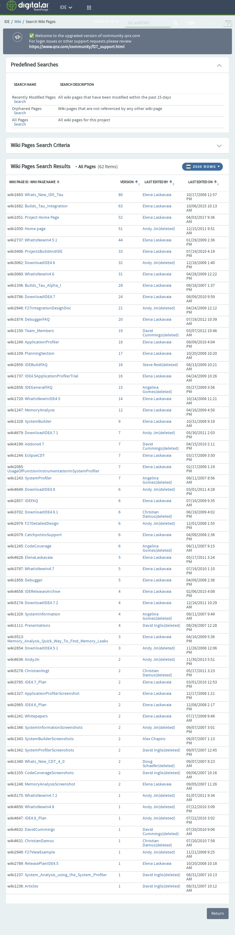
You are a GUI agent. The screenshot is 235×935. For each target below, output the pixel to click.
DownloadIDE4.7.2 (41, 603)
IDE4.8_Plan (36, 818)
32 (120, 263)
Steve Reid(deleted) (160, 365)
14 (120, 399)
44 (120, 240)
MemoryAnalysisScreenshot (50, 784)
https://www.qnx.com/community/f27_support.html (77, 47)
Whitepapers (36, 716)
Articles (31, 886)
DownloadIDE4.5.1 (41, 648)
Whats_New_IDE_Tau (44, 195)
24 (120, 297)
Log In (209, 23)
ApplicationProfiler (42, 342)
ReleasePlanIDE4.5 (41, 863)
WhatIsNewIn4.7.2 (41, 795)
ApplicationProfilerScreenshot (52, 693)
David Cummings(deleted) (161, 333)
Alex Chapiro (154, 739)
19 (120, 331)
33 (120, 251)
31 (120, 274)
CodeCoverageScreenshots (49, 773)
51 (120, 229)
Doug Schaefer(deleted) (159, 764)
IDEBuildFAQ (36, 365)
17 (120, 353)
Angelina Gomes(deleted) (157, 390)
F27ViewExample (40, 852)
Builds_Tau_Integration (46, 206)
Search (20, 101)
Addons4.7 (34, 444)
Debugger (34, 580)
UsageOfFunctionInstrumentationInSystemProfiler (53, 471)
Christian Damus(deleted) (157, 514)
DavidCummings (40, 829)
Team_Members (39, 331)
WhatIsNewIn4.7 (39, 569)
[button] (88, 7)
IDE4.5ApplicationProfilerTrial (51, 376)
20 (120, 319)
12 (120, 410)
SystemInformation (42, 614)
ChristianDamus (39, 841)
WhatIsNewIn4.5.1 (41, 240)
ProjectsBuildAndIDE (43, 251)
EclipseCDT (35, 455)
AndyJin (32, 659)
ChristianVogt (37, 671)
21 (120, 308)
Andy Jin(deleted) (159, 229)
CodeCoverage (38, 546)
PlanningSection (39, 353)
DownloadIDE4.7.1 (41, 433)
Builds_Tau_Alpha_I (43, 285)
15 (120, 387)
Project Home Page (42, 217)
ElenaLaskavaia (39, 557)
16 (120, 365)
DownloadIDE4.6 (40, 263)
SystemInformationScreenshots (54, 727)
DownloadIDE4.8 (40, 489)
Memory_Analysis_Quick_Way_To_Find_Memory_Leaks (57, 641)
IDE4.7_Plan (36, 682)
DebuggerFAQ (37, 319)
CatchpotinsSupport (43, 535)
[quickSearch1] (148, 23)
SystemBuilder (38, 421)
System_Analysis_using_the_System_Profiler (66, 875)
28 (120, 285)
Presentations (37, 625)
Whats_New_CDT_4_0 (45, 761)
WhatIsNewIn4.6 (39, 274)
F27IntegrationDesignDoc (48, 308)
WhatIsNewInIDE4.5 (42, 399)
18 (120, 342)
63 (120, 206)
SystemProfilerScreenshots (49, 750)
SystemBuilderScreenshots (49, 739)
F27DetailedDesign (42, 523)
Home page (35, 229)
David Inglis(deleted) (161, 625)
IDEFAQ (31, 501)
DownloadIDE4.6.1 (41, 512)
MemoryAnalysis (40, 410)
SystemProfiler (38, 478)
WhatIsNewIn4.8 (39, 807)
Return (217, 913)
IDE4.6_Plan (36, 705)
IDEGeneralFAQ (38, 387)
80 (120, 195)
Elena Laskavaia (157, 195)
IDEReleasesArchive (42, 591)
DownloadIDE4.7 (40, 297)
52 (120, 217)
